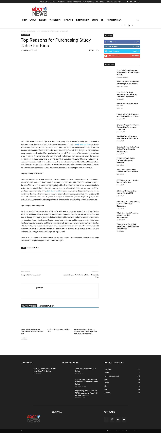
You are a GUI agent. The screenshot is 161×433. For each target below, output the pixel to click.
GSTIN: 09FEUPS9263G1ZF (114, 1)
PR (102, 20)
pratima (25, 50)
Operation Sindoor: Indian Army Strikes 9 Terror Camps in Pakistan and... (128, 149)
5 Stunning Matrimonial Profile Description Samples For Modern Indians (86, 382)
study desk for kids (53, 191)
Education (68, 20)
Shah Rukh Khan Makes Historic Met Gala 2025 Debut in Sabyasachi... (128, 204)
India (24, 20)
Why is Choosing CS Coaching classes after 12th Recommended (127, 215)
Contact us (137, 431)
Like (137, 42)
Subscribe (135, 56)
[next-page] (25, 338)
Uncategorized (31, 31)
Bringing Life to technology (31, 275)
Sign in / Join (61, 1)
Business (43, 20)
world (33, 20)
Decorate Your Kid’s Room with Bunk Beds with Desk (81, 276)
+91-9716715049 (100, 1)
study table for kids (33, 248)
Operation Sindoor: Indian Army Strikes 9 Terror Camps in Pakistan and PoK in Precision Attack (85, 331)
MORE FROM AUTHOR (46, 306)
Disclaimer (110, 431)
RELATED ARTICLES (29, 306)
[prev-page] (22, 338)
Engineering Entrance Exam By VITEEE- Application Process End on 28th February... (86, 393)
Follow (136, 46)
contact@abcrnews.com (74, 1)
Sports (95, 20)
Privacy (118, 431)
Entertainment (82, 20)
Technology (55, 20)
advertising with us (88, 1)
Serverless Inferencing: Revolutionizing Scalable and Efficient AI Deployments (127, 94)
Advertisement (126, 431)
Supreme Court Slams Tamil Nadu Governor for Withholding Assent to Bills (128, 226)
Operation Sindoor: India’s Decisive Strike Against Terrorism (126, 160)
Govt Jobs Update (113, 20)
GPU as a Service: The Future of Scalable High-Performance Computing (128, 127)
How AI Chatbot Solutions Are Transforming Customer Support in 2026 (32, 331)
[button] (137, 20)
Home (23, 31)
